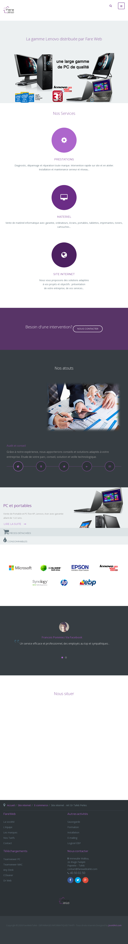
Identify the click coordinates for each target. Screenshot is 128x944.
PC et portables (17, 505)
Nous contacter (87, 328)
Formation (73, 827)
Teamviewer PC (11, 859)
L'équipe (7, 827)
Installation (73, 832)
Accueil (11, 805)
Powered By (64, 933)
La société (9, 821)
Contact (7, 843)
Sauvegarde (73, 821)
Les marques (10, 832)
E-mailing (72, 837)
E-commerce (41, 805)
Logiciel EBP (74, 843)
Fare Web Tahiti (64, 900)
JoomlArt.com (114, 925)
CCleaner (8, 875)
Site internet (24, 805)
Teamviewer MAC (13, 864)
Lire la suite (13, 524)
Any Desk (8, 869)
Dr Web (7, 880)
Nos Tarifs (9, 837)
